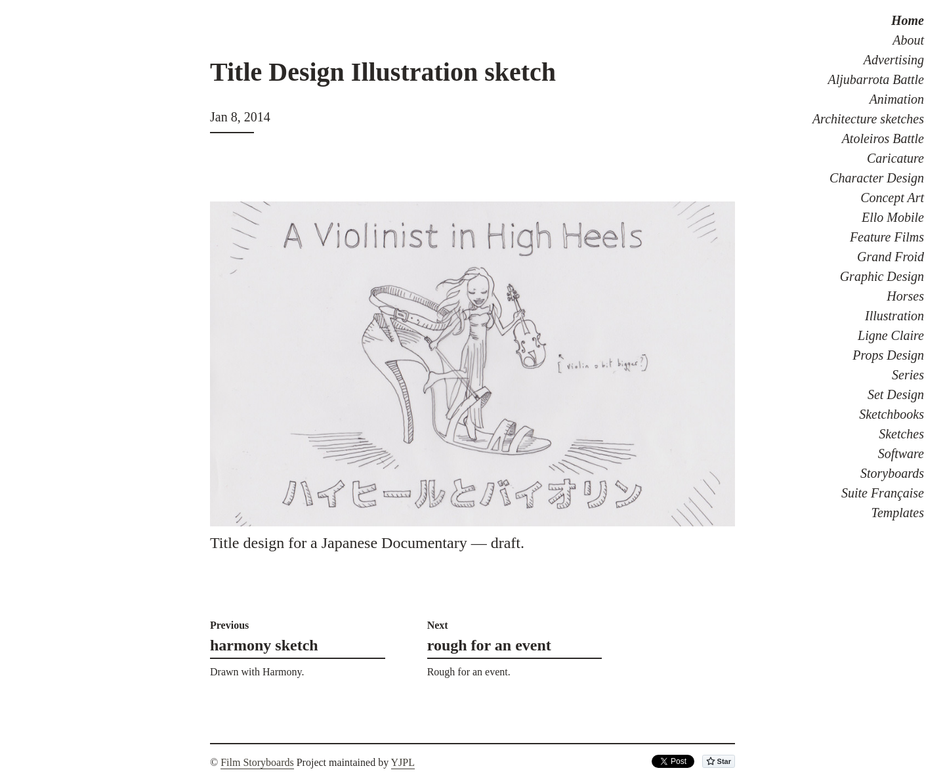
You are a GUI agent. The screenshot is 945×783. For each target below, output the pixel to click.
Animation (897, 99)
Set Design (896, 394)
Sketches (901, 434)
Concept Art (892, 197)
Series (908, 375)
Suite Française (882, 493)
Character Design (877, 178)
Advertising (894, 60)
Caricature (895, 158)
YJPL (403, 762)
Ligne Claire (891, 335)
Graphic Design (882, 276)
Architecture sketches (868, 119)
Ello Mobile (893, 217)
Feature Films (887, 237)
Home (907, 20)
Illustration (894, 315)
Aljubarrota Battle (876, 79)
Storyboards (892, 473)
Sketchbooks (891, 414)
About (908, 40)
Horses (905, 296)
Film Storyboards (257, 762)
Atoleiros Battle (883, 138)
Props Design (888, 355)
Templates (898, 512)
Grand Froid (890, 256)
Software (901, 453)
